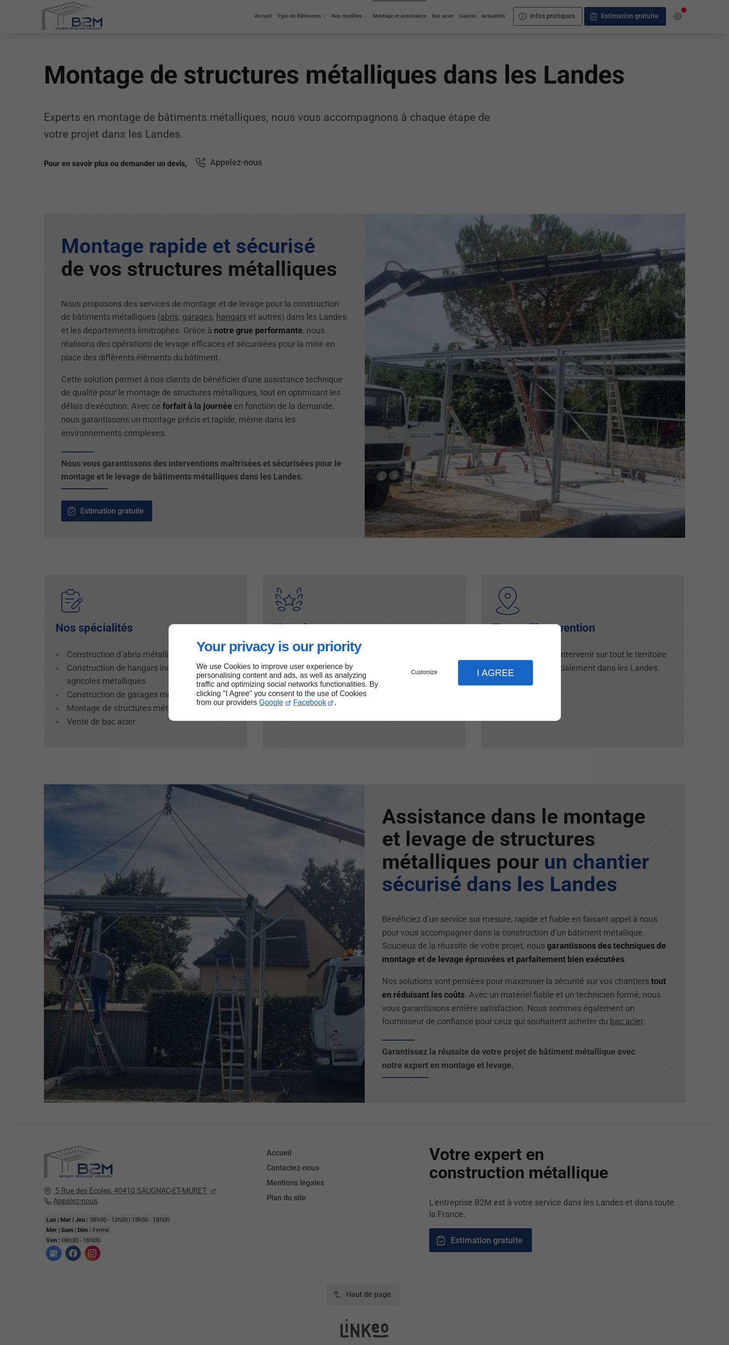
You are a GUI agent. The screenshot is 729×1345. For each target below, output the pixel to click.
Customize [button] (424, 672)
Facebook (309, 702)
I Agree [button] (495, 673)
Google (271, 702)
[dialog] (365, 672)
